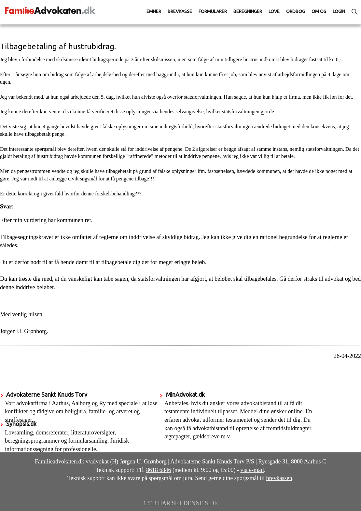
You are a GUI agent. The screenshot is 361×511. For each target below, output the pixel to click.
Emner (153, 11)
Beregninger (247, 11)
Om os (319, 11)
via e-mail (252, 470)
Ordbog (295, 11)
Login (339, 11)
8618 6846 (158, 470)
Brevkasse (180, 11)
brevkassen (279, 478)
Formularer (213, 11)
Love (274, 11)
